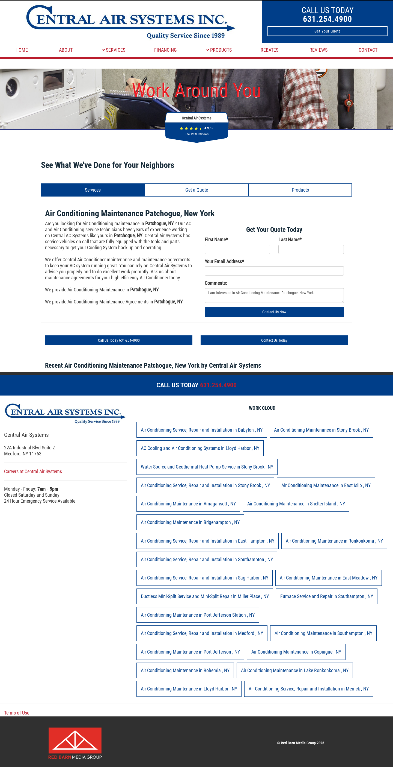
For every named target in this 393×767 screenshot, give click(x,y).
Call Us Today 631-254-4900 (119, 340)
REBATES (269, 50)
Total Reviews (197, 134)
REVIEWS (318, 50)
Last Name (290, 239)
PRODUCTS (219, 50)
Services (93, 190)
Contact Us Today (274, 340)
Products (300, 190)
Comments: (216, 283)
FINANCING (165, 50)
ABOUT (66, 50)
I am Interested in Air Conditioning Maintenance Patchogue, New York (274, 295)
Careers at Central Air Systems (33, 471)
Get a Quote (196, 190)
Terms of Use (16, 713)
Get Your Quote (327, 31)
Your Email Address (224, 261)
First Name (216, 239)
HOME (22, 50)
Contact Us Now (274, 312)
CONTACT (368, 50)
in (202, 430)
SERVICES (113, 50)
